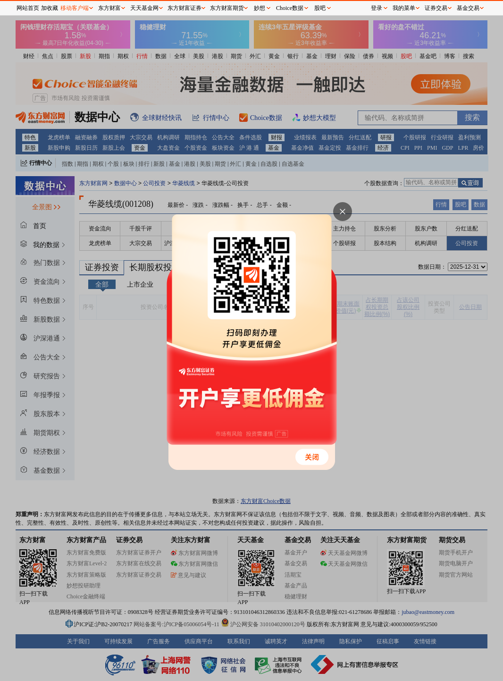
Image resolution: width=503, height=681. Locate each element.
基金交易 (468, 8)
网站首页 (28, 8)
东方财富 (109, 8)
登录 (376, 8)
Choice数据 (289, 8)
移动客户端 (74, 8)
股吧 (320, 8)
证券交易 (436, 8)
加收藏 (49, 8)
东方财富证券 (184, 8)
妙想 (259, 8)
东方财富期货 (227, 8)
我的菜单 (404, 8)
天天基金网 (144, 8)
